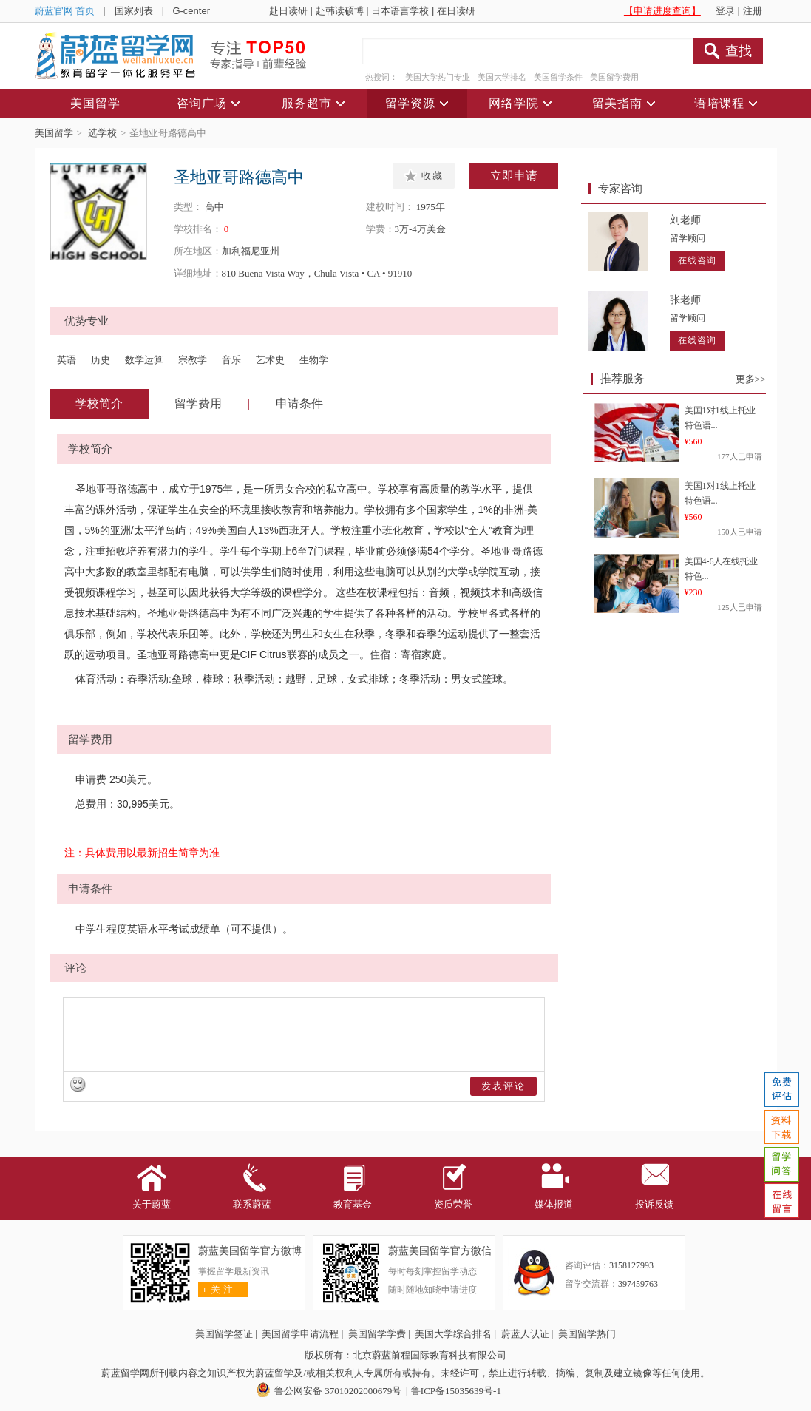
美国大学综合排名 (453, 1333)
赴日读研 (288, 10)
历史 (100, 359)
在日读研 (456, 10)
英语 (66, 359)
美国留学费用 (614, 76)
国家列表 (134, 10)
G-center (191, 10)
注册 (752, 10)
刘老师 (685, 220)
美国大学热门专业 (437, 76)
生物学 (313, 359)
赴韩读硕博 (340, 10)
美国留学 (54, 132)
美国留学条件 (558, 76)
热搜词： (381, 76)
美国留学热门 (587, 1333)
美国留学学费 (377, 1333)
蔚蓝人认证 (525, 1333)
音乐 (231, 359)
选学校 (102, 132)
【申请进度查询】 (662, 10)
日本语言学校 (400, 10)
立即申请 (513, 175)
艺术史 (270, 359)
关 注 (215, 1289)
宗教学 (192, 359)
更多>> (751, 379)
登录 (725, 10)
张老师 (685, 299)
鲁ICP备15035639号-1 (456, 1390)
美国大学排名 (502, 76)
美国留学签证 (224, 1333)
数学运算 (144, 359)
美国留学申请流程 (300, 1333)
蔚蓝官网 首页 (65, 10)
